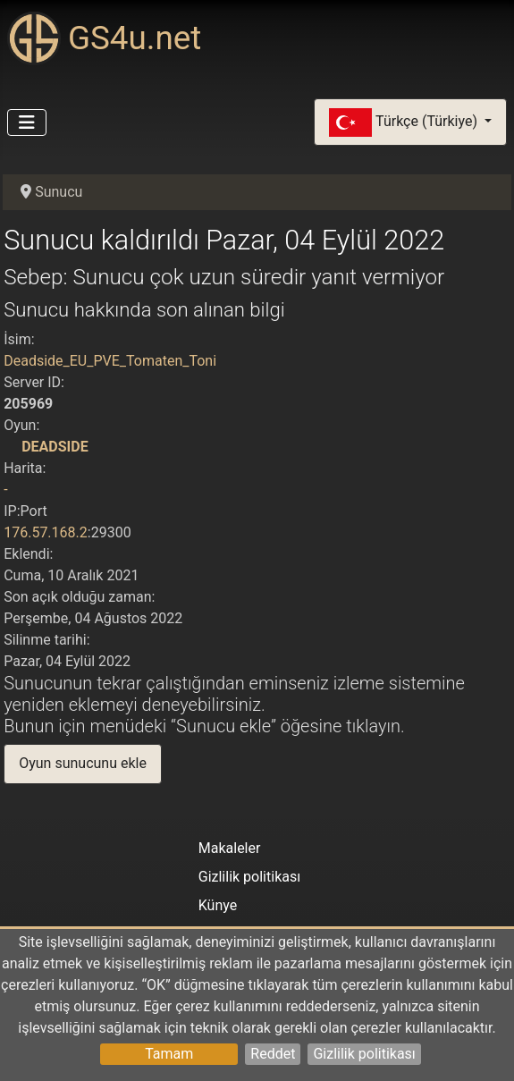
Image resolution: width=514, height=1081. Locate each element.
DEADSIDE (54, 446)
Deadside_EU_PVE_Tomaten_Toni (110, 360)
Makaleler (229, 848)
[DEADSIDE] (11, 446)
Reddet (272, 1053)
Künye (217, 905)
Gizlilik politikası (364, 1053)
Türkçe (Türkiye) (405, 122)
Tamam (169, 1053)
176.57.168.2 (46, 532)
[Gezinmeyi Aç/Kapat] (26, 122)
